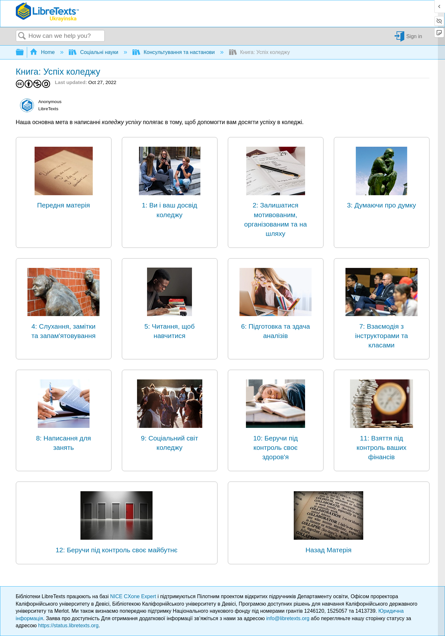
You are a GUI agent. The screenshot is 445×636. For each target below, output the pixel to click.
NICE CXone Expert (134, 596)
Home (43, 52)
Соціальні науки (94, 52)
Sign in (414, 36)
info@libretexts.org (288, 618)
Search (22, 36)
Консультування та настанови (174, 52)
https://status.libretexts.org (68, 625)
